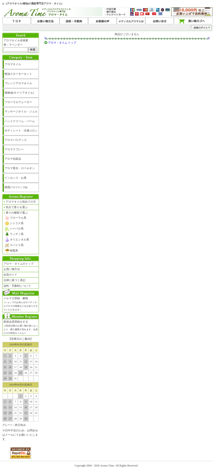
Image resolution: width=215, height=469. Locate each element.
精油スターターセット (18, 73)
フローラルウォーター (18, 102)
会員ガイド (10, 274)
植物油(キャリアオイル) (19, 92)
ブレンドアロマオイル (18, 83)
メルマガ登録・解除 (20, 304)
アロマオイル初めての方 (19, 201)
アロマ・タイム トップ (62, 42)
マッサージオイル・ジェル (21, 111)
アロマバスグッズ (16, 140)
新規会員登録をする (20, 327)
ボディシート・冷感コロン (21, 130)
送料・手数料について (17, 286)
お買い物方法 (11, 269)
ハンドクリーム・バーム (20, 121)
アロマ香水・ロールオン (20, 168)
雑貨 (16, 187)
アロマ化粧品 (13, 158)
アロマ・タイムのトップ (18, 263)
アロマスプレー (14, 149)
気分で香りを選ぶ (15, 207)
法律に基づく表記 (14, 280)
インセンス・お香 (16, 177)
